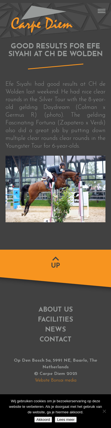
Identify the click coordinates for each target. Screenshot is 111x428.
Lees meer (65, 419)
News (55, 330)
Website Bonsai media (55, 380)
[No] (104, 411)
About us (55, 310)
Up (55, 266)
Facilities (55, 320)
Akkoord (43, 419)
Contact (55, 339)
